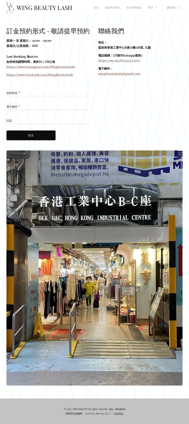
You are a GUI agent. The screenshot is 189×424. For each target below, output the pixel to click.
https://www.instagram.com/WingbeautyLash (40, 67)
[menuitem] (92, 7)
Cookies (118, 413)
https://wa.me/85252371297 (119, 60)
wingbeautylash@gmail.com (119, 74)
